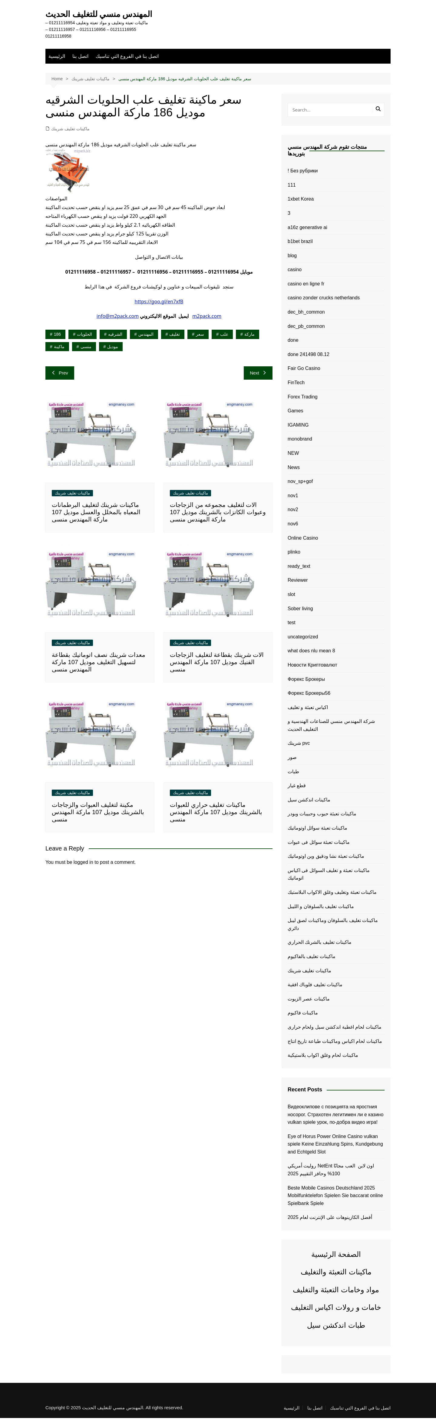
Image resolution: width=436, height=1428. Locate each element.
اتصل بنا (80, 66)
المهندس (146, 344)
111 (292, 195)
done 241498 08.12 (308, 364)
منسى (86, 356)
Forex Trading (303, 406)
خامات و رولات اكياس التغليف (336, 1317)
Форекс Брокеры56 (309, 703)
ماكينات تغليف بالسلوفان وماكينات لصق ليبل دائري (333, 934)
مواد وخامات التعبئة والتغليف (336, 1300)
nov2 (293, 519)
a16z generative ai (307, 237)
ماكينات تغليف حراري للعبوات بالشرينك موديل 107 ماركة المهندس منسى (216, 822)
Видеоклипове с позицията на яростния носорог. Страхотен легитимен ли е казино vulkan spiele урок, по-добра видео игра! (335, 1124)
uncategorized (303, 646)
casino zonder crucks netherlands (324, 308)
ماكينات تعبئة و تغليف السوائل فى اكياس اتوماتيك (329, 884)
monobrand (300, 449)
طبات (293, 781)
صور (292, 767)
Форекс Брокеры (306, 689)
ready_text (299, 576)
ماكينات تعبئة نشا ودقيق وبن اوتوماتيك (326, 866)
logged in (83, 872)
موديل (112, 356)
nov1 (293, 505)
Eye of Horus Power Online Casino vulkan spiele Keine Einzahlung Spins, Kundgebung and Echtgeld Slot (335, 1154)
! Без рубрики (303, 181)
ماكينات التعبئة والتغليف (336, 1282)
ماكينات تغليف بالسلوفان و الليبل (321, 916)
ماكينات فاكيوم (303, 1023)
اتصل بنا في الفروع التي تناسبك (127, 66)
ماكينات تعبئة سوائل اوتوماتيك (317, 838)
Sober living (300, 618)
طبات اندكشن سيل (336, 1335)
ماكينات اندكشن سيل (309, 809)
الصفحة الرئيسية (336, 1264)
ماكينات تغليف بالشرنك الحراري (320, 952)
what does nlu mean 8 (311, 661)
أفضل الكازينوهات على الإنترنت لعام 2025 (330, 1227)
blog (292, 265)
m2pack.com (206, 326)
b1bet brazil (300, 251)
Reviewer (298, 590)
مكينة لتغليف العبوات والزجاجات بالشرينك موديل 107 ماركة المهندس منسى (98, 822)
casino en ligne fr (306, 293)
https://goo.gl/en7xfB (159, 311)
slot (291, 604)
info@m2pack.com (118, 326)
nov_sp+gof (300, 491)
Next (258, 382)
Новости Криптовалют (312, 675)
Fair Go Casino (304, 378)
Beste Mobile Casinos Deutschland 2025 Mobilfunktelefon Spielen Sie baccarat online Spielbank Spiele (335, 1205)
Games (295, 421)
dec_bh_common (306, 322)
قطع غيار (297, 795)
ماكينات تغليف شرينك (70, 138)
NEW (293, 463)
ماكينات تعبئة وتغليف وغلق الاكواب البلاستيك (332, 902)
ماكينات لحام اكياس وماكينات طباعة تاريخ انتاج (335, 1051)
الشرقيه (115, 344)
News (294, 477)
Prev (59, 382)
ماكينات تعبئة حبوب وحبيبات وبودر (322, 824)
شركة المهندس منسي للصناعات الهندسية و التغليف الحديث (331, 735)
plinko (294, 562)
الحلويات (84, 344)
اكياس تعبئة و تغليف (308, 717)
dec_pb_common (306, 336)
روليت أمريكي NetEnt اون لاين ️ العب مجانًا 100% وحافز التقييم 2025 (331, 1180)
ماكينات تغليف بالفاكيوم (311, 966)
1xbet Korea (301, 209)
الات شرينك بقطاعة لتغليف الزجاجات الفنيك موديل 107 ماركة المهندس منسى (217, 672)
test (292, 632)
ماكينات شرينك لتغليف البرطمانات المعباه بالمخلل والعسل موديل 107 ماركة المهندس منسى (96, 522)
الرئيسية (56, 66)
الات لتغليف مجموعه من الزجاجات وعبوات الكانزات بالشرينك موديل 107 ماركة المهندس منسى (218, 522)
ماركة (249, 344)
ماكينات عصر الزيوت (309, 1008)
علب (224, 344)
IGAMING (298, 435)
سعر (200, 344)
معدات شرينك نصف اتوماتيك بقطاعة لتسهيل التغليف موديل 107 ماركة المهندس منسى (98, 672)
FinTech (296, 392)
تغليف (174, 344)
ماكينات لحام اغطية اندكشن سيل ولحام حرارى (335, 1037)
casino (295, 279)
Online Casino (303, 548)
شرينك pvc (299, 753)
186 (57, 344)
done (293, 350)
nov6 (293, 534)
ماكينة (59, 356)
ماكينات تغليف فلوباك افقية (315, 994)
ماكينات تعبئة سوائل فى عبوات (319, 852)
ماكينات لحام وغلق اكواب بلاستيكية (323, 1065)
